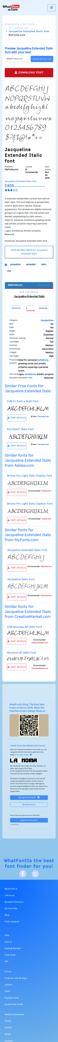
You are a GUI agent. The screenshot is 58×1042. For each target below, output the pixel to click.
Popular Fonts (12, 998)
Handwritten (47, 320)
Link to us (9, 895)
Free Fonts (10, 955)
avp (9, 271)
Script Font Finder (14, 1004)
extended (31, 264)
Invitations (30, 374)
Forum (8, 972)
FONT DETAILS (17, 418)
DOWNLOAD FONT (29, 72)
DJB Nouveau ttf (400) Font (24, 627)
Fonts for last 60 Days (16, 978)
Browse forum (29, 805)
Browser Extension (14, 902)
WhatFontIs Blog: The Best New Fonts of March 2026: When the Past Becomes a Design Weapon (27, 708)
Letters (8, 985)
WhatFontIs (12, 24)
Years (7, 991)
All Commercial (18, 28)
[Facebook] (22, 873)
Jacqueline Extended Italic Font (27, 550)
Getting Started (13, 948)
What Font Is (11, 889)
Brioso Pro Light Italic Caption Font (30, 503)
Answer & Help (25, 755)
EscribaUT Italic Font (20, 429)
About (8, 1034)
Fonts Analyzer (12, 922)
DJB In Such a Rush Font (23, 401)
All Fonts (29, 24)
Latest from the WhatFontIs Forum (27, 746)
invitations (42, 360)
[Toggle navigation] (51, 7)
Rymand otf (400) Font (21, 652)
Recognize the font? (29, 797)
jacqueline (15, 264)
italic (43, 264)
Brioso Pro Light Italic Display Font (29, 475)
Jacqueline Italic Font (21, 579)
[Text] (17, 59)
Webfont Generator (29, 820)
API (6, 961)
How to (8, 942)
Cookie (8, 1028)
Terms (8, 1021)
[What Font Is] (11, 8)
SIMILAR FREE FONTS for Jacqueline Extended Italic (29, 252)
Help (7, 935)
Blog (7, 915)
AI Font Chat (11, 908)
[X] (35, 873)
